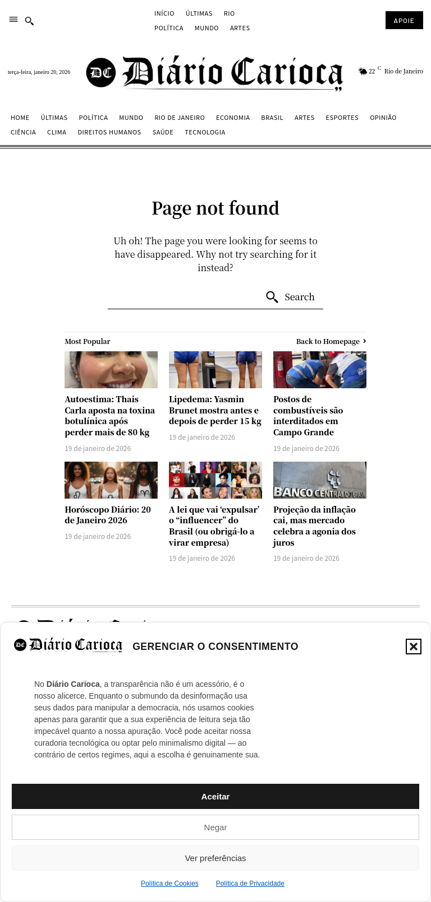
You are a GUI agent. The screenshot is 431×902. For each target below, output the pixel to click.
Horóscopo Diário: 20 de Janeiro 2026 (108, 515)
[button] (413, 646)
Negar (215, 827)
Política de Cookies (170, 883)
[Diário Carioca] (215, 72)
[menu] (13, 20)
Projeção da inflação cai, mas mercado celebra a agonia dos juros (314, 526)
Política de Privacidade (250, 883)
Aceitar (215, 796)
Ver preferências (215, 858)
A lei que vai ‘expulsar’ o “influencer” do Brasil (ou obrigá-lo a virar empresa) (214, 526)
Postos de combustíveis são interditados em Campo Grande (308, 415)
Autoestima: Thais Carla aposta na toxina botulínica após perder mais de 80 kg (110, 415)
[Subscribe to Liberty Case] (404, 20)
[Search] (289, 297)
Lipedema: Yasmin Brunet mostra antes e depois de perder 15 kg (215, 409)
